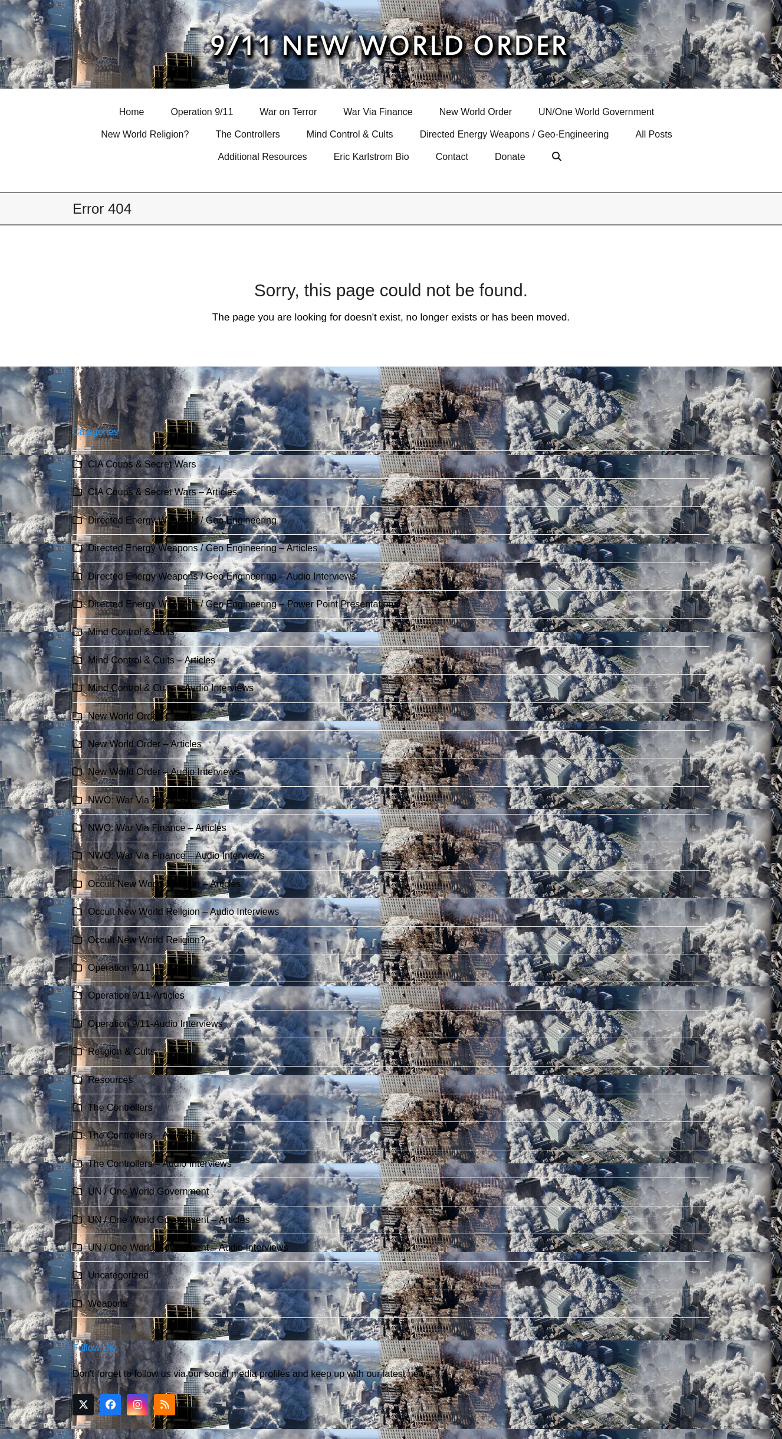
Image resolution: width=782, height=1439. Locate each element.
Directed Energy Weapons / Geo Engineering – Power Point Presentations (243, 604)
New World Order (124, 716)
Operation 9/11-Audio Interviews (155, 1024)
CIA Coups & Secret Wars (142, 464)
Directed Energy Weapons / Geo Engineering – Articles (202, 548)
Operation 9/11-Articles (136, 995)
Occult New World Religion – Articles (164, 884)
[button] (558, 157)
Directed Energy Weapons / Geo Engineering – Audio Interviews (222, 576)
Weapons (107, 1304)
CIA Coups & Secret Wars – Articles (162, 492)
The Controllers (120, 1108)
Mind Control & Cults (131, 632)
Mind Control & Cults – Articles (151, 660)
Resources (110, 1080)
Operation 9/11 (119, 968)
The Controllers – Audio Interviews (160, 1164)
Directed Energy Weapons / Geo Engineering (182, 520)
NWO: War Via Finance (136, 800)
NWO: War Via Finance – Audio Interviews (176, 856)
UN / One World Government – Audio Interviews (188, 1247)
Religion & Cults (121, 1051)
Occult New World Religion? (146, 940)
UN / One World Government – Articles (168, 1220)
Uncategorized (118, 1275)
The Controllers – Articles (140, 1135)
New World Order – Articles (145, 744)
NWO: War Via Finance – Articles (157, 828)
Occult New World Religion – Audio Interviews (183, 912)
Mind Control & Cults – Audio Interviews (171, 688)
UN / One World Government (148, 1191)
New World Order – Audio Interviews (164, 772)
